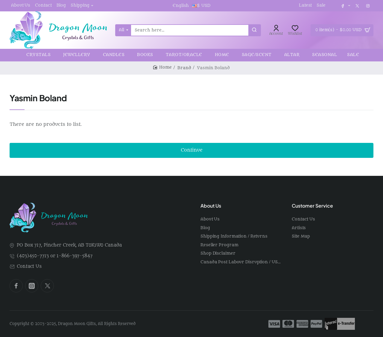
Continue (192, 150)
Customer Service (312, 206)
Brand (184, 67)
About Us (210, 206)
